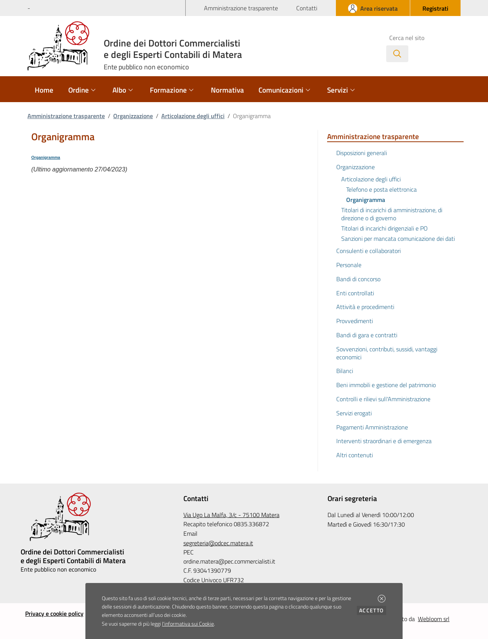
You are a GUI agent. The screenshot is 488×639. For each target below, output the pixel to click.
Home (44, 89)
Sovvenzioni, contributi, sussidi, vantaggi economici (386, 353)
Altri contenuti (354, 455)
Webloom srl (433, 618)
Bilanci (344, 370)
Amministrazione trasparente (241, 8)
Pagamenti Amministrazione (372, 427)
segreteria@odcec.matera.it (218, 543)
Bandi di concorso (358, 278)
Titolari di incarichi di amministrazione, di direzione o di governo (391, 214)
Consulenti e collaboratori (368, 250)
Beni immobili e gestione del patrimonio (386, 384)
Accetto (372, 610)
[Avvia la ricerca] (397, 53)
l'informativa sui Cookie (188, 624)
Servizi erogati (354, 413)
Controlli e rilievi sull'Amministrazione (383, 399)
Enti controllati (355, 293)
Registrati (435, 8)
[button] (381, 598)
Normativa (227, 89)
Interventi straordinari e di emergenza (384, 440)
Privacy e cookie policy (54, 613)
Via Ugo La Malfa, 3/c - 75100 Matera (231, 514)
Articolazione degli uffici (193, 115)
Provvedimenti (354, 320)
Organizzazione (133, 115)
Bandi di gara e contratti (366, 335)
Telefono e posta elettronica (381, 189)
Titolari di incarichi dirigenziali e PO (384, 228)
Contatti (306, 8)
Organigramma (45, 157)
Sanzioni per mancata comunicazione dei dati (398, 238)
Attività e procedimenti (365, 306)
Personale (348, 264)
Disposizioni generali (361, 152)
